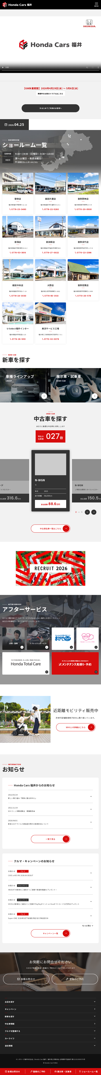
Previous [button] (87, 512)
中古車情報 (9, 1023)
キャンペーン (10, 1009)
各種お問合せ (26, 979)
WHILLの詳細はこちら (80, 727)
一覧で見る (57, 839)
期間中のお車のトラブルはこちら (50, 93)
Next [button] (93, 512)
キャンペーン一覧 (56, 933)
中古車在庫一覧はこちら (54, 528)
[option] (50, 480)
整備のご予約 (75, 979)
